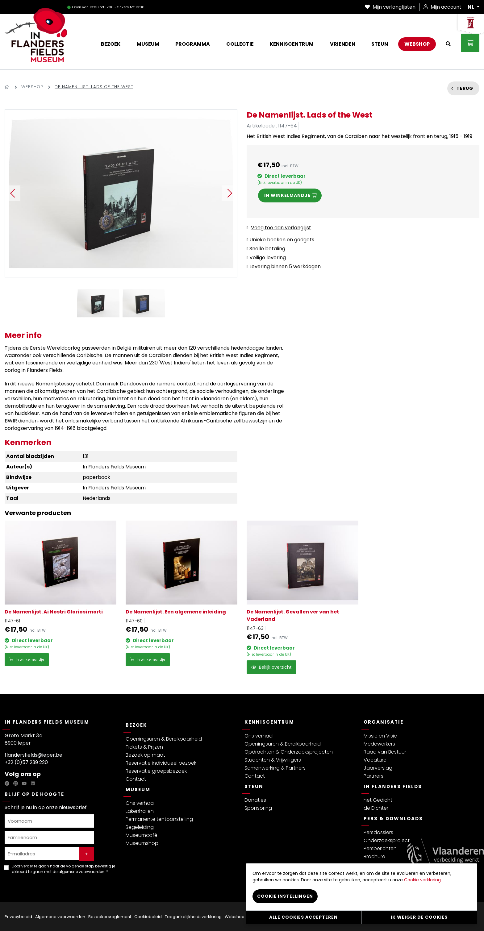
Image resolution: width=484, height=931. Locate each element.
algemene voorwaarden (81, 871)
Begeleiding (140, 827)
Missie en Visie (380, 735)
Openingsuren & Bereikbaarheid (164, 738)
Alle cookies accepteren (303, 917)
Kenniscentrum (269, 722)
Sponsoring (258, 808)
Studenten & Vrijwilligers (272, 759)
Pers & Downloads (393, 818)
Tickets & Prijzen (144, 746)
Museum (138, 789)
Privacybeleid (18, 917)
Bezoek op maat (145, 755)
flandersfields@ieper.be (33, 755)
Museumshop (142, 843)
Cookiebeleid (148, 917)
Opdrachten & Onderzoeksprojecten (288, 751)
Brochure (374, 856)
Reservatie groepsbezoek (156, 771)
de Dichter (376, 808)
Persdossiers (378, 832)
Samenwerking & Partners (275, 767)
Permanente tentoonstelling (159, 819)
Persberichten (380, 848)
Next (229, 193)
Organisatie (383, 722)
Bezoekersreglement (109, 917)
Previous (12, 193)
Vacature (375, 759)
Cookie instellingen (285, 896)
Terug (465, 88)
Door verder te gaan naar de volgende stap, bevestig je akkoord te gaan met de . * (63, 868)
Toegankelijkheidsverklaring (193, 917)
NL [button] (472, 7)
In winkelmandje (26, 659)
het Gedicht (378, 800)
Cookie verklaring (422, 880)
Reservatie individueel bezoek (161, 763)
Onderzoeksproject (387, 840)
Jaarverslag (378, 767)
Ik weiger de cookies (419, 917)
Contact (136, 779)
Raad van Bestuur (385, 751)
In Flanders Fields (393, 786)
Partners (373, 775)
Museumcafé (141, 835)
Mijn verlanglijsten (390, 6)
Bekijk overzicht (271, 667)
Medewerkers (379, 743)
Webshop (32, 87)
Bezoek (136, 725)
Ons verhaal (140, 803)
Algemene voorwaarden (60, 917)
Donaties (255, 800)
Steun (253, 786)
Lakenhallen (140, 811)
